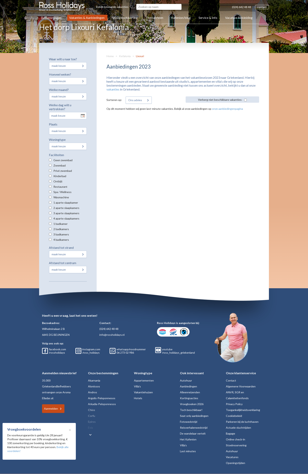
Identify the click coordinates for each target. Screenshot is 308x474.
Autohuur (186, 380)
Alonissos (94, 386)
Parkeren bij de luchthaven (242, 421)
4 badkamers (61, 239)
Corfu (91, 415)
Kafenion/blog (181, 17)
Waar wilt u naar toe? (63, 59)
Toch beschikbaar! (191, 410)
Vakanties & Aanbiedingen (86, 17)
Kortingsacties (189, 398)
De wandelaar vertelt (193, 433)
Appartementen (144, 380)
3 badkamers (61, 234)
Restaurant (60, 186)
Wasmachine (61, 197)
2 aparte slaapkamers (66, 208)
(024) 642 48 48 (241, 7)
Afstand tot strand (61, 247)
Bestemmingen (51, 17)
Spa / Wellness (62, 192)
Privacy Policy (234, 404)
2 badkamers (61, 229)
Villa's (137, 386)
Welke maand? (59, 90)
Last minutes (188, 451)
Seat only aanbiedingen (194, 415)
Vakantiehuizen (143, 392)
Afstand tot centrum (62, 263)
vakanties (112, 89)
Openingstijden (235, 463)
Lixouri (140, 56)
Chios (91, 410)
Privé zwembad (62, 170)
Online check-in (235, 439)
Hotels (138, 398)
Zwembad (59, 165)
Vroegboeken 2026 (192, 404)
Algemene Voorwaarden (241, 386)
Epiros (92, 421)
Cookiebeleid (234, 415)
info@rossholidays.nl (112, 334)
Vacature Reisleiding (239, 17)
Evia (90, 427)
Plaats (53, 124)
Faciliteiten (56, 155)
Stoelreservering (236, 445)
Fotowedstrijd (188, 421)
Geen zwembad (62, 160)
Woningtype (57, 139)
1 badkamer (60, 223)
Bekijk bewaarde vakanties (114, 6)
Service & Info (208, 17)
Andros (92, 392)
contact (262, 7)
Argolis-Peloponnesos (101, 398)
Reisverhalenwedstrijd (193, 427)
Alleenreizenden (190, 392)
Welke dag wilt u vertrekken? (60, 107)
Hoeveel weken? (60, 74)
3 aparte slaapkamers (66, 213)
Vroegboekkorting (125, 17)
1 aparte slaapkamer (65, 202)
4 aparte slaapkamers (66, 218)
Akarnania (94, 380)
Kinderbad (59, 176)
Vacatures (232, 457)
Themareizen (154, 17)
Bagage (230, 433)
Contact (231, 380)
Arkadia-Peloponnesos (102, 404)
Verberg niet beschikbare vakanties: (220, 99)
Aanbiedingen (188, 386)
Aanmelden (51, 408)
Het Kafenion (188, 439)
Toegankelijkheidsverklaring (243, 410)
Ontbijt (57, 181)
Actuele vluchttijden (238, 427)
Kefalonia (125, 56)
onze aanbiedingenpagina (227, 108)
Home (110, 56)
